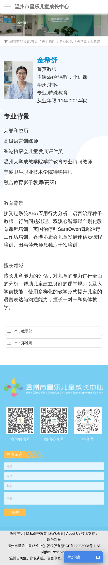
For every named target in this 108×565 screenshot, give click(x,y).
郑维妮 (26, 343)
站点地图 (56, 533)
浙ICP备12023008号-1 (78, 546)
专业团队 (66, 41)
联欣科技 (54, 540)
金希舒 (95, 41)
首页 (34, 41)
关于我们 (48, 41)
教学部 (82, 41)
